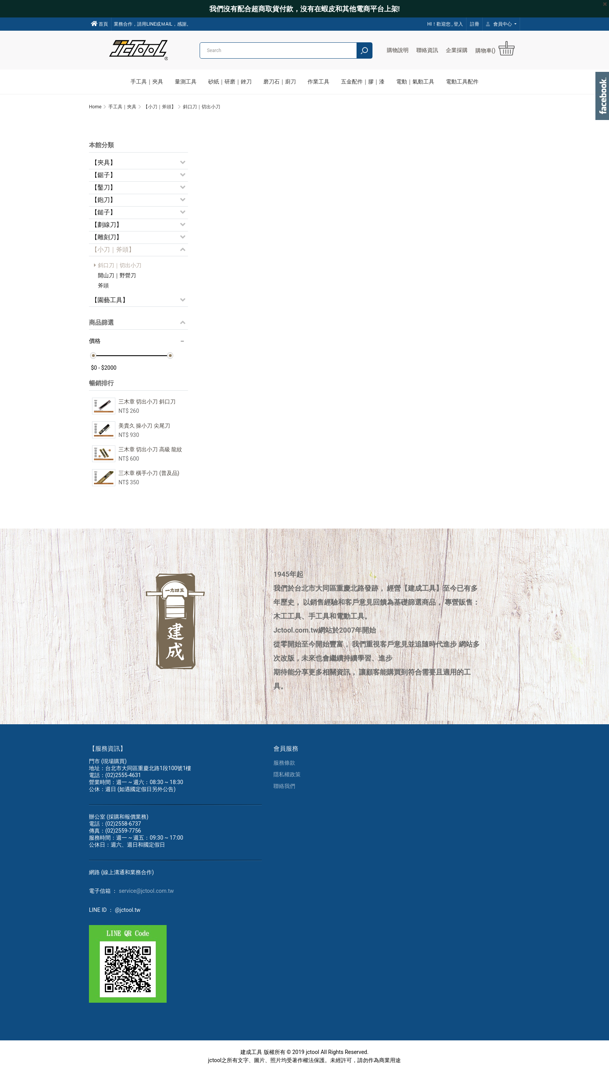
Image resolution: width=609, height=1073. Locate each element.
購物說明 (398, 50)
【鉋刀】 (103, 200)
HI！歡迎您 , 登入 (445, 24)
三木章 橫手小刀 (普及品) (148, 474)
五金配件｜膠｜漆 (363, 81)
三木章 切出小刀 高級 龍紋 (150, 450)
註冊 (474, 24)
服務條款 (284, 763)
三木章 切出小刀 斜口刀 (147, 402)
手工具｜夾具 (146, 81)
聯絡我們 (284, 787)
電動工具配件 (462, 81)
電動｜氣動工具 (415, 81)
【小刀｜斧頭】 (113, 250)
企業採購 (457, 50)
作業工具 (318, 81)
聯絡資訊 (427, 50)
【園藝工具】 (110, 300)
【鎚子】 (103, 212)
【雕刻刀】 (106, 237)
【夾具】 (103, 163)
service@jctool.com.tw (146, 892)
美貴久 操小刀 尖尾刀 (144, 426)
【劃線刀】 (106, 225)
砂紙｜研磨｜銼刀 (230, 81)
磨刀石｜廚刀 (279, 81)
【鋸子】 (103, 175)
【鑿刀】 (103, 187)
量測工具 (186, 81)
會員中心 (499, 24)
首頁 (99, 23)
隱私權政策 (287, 775)
